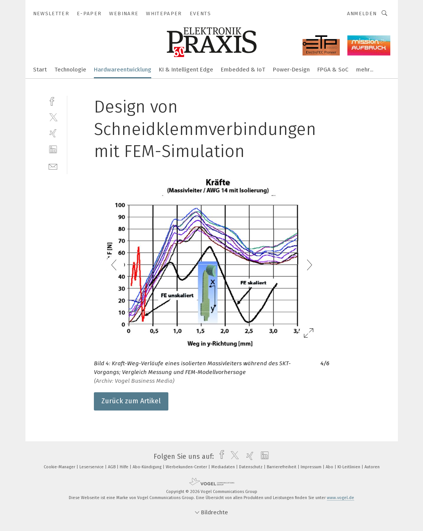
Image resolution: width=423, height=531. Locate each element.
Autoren (372, 466)
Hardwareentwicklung (122, 69)
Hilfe (125, 466)
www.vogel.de (340, 497)
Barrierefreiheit (282, 466)
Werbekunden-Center (187, 466)
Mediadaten (223, 466)
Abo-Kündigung (148, 466)
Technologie (70, 69)
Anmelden (362, 13)
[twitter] (53, 117)
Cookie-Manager (60, 466)
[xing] (53, 133)
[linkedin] (53, 149)
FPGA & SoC (333, 69)
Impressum (312, 466)
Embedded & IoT (243, 69)
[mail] (53, 166)
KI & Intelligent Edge (186, 69)
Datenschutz (251, 466)
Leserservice (92, 466)
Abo (330, 466)
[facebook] (53, 100)
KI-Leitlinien (349, 466)
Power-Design (291, 69)
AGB (112, 466)
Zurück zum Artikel (131, 401)
